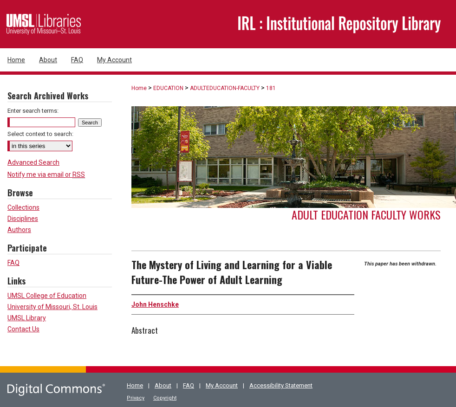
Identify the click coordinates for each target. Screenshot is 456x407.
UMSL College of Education (46, 295)
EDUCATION (168, 88)
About (163, 385)
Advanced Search (33, 162)
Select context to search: (40, 133)
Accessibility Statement (281, 385)
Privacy (135, 398)
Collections (23, 207)
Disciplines (22, 218)
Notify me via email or (46, 174)
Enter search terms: (33, 110)
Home (139, 88)
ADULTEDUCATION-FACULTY (225, 88)
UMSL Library (26, 318)
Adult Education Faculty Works (366, 214)
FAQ (13, 262)
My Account (222, 385)
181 (271, 88)
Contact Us (23, 329)
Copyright (164, 398)
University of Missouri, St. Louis (52, 306)
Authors (19, 229)
